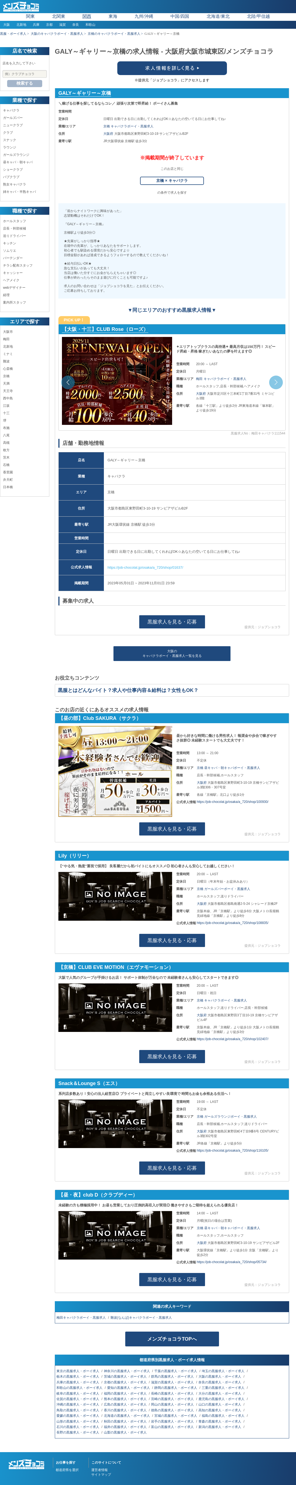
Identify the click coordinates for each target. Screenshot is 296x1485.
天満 (6, 383)
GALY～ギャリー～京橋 (84, 93)
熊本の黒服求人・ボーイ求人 (125, 1399)
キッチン (9, 243)
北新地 (21, 25)
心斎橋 (8, 369)
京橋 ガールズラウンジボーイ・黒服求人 (227, 1116)
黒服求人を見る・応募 (172, 622)
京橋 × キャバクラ (171, 180)
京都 (49, 25)
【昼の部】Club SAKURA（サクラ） (99, 718)
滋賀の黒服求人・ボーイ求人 (173, 1382)
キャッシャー (13, 273)
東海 (113, 16)
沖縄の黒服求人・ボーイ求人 (78, 1404)
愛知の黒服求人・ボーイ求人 (129, 1388)
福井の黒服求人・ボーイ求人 (125, 1427)
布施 (6, 428)
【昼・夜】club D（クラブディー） (98, 1195)
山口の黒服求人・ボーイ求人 (220, 1404)
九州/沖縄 (144, 16)
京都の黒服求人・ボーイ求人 (125, 1382)
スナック (9, 140)
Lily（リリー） (75, 856)
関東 (30, 16)
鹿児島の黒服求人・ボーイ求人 (221, 1399)
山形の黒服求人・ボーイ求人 (78, 1421)
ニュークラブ (13, 125)
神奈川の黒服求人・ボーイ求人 (127, 1371)
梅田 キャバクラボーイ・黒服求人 (221, 379)
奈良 (75, 25)
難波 (6, 361)
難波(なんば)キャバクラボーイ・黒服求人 (141, 1318)
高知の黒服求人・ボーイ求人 (220, 1410)
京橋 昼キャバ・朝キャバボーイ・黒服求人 (228, 768)
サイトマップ (101, 1475)
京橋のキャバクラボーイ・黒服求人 (114, 34)
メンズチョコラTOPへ (172, 1339)
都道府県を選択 (67, 1470)
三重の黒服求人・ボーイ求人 (223, 1388)
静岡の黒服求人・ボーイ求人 (176, 1388)
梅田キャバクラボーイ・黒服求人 (81, 1318)
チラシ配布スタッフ (18, 265)
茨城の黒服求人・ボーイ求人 (125, 1376)
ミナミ (8, 354)
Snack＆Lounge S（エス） (89, 1083)
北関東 (58, 16)
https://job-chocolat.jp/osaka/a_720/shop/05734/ (232, 1262)
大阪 (6, 25)
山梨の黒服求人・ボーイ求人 (125, 1432)
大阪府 (108, 134)
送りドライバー (14, 236)
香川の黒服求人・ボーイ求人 (125, 1410)
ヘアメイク (11, 280)
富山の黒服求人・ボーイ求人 (173, 1427)
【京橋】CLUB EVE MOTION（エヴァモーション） (115, 967)
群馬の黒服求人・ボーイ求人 (173, 1376)
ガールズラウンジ (16, 155)
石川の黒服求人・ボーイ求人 (78, 1427)
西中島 (8, 398)
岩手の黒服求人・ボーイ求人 (173, 1421)
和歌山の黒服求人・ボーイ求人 (79, 1388)
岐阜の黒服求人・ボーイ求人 (78, 1393)
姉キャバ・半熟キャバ (19, 192)
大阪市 (8, 332)
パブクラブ (11, 177)
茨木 (6, 457)
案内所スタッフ (14, 302)
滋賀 (62, 25)
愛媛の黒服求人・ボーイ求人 (78, 1416)
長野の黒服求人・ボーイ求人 (78, 1432)
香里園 (8, 472)
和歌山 (90, 25)
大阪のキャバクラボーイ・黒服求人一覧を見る (172, 653)
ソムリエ (9, 251)
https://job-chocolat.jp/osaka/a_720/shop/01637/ (145, 567)
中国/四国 (179, 16)
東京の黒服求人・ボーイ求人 (78, 1371)
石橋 (6, 465)
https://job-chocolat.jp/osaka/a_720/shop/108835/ (233, 923)
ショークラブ (13, 169)
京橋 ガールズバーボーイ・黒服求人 (223, 889)
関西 (86, 16)
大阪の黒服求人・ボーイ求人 (220, 1376)
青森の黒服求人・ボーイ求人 (220, 1421)
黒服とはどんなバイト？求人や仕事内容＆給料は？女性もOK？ (128, 690)
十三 (6, 413)
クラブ (8, 133)
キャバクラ (11, 110)
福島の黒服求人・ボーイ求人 (223, 1416)
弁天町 (8, 480)
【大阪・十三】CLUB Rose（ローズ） (105, 329)
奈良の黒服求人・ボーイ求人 (220, 1382)
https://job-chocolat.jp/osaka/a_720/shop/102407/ (233, 1039)
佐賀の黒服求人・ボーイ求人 (78, 1399)
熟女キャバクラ (14, 184)
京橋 (6, 376)
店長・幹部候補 (14, 228)
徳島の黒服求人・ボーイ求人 (173, 1410)
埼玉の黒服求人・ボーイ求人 (223, 1371)
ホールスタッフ (14, 221)
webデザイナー (14, 288)
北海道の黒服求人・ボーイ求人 (127, 1416)
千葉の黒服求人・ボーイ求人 (176, 1371)
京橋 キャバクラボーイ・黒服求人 (128, 126)
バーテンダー (13, 258)
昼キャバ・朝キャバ (18, 162)
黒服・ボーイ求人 (13, 34)
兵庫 (36, 25)
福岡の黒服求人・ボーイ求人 (125, 1393)
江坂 (6, 406)
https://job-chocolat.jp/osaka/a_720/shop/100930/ (233, 802)
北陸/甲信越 (258, 16)
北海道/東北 (218, 16)
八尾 (6, 435)
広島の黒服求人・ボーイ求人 (125, 1404)
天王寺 (8, 391)
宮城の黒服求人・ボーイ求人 (176, 1416)
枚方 (6, 450)
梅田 (6, 339)
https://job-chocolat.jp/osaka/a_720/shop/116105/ (233, 1150)
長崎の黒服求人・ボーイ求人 (173, 1393)
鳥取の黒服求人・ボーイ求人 (78, 1410)
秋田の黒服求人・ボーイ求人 (125, 1421)
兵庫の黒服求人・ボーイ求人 (78, 1382)
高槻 (6, 443)
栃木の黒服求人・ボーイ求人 (78, 1376)
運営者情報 (99, 1470)
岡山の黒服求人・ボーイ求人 (173, 1404)
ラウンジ (9, 147)
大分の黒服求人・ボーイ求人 (220, 1393)
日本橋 (8, 487)
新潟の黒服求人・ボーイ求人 (220, 1427)
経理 (6, 295)
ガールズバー (13, 118)
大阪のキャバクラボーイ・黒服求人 (57, 34)
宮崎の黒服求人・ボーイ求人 (173, 1399)
